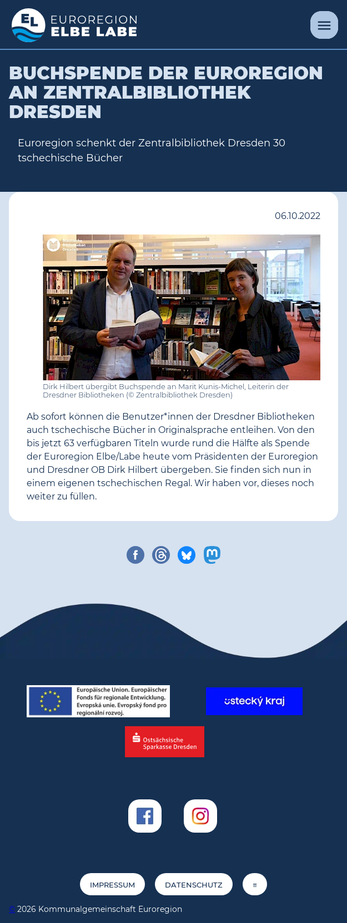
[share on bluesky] (186, 555)
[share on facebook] (135, 555)
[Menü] (324, 25)
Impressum (112, 885)
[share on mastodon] (212, 555)
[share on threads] (161, 555)
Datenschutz (194, 885)
